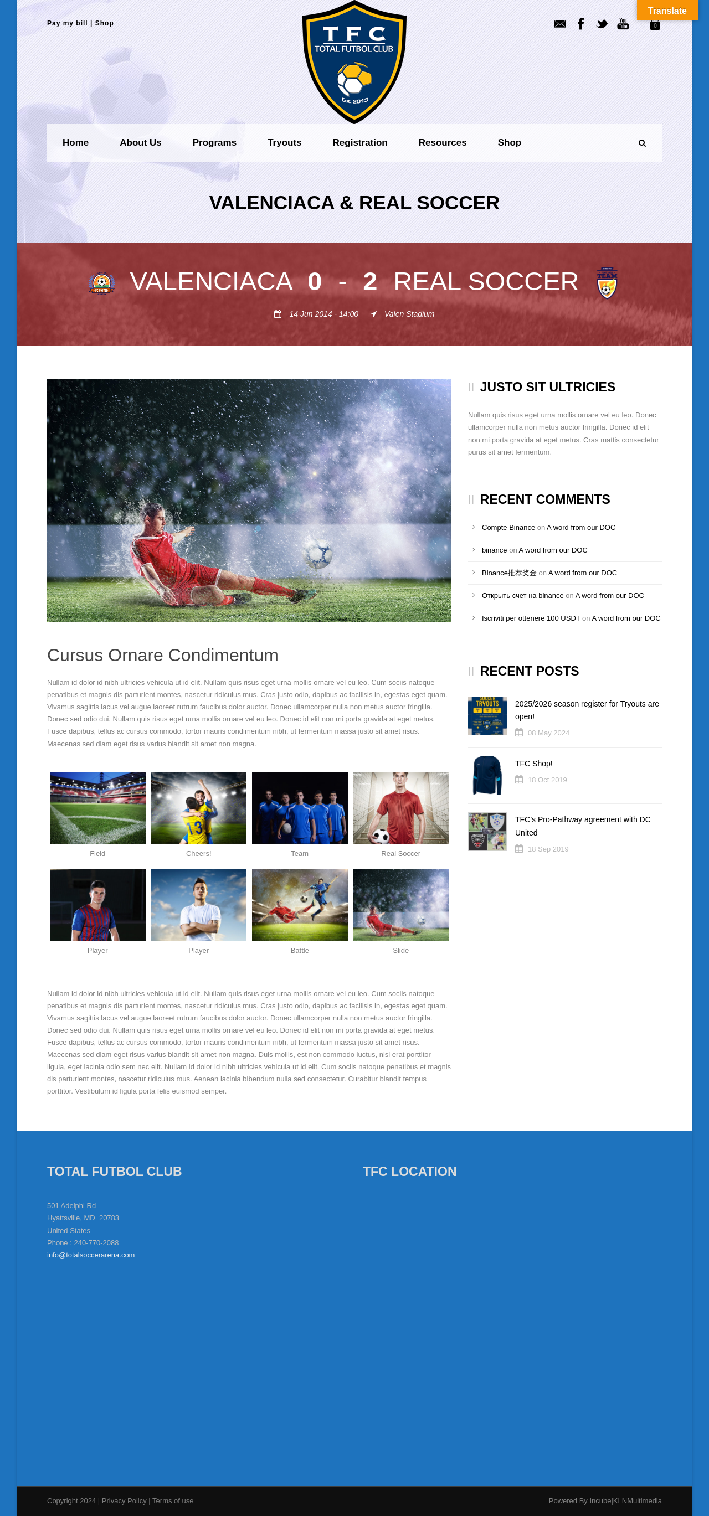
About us (141, 142)
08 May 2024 (548, 733)
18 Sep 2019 (548, 849)
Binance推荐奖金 (509, 573)
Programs (215, 142)
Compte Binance (508, 527)
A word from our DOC (581, 527)
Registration (360, 142)
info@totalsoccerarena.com (91, 1255)
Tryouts (284, 142)
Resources (443, 142)
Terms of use (172, 1501)
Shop (104, 23)
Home (76, 142)
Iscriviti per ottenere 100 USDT (531, 618)
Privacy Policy (125, 1501)
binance (494, 550)
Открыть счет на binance (523, 595)
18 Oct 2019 (547, 780)
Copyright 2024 (71, 1501)
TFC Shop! (534, 763)
